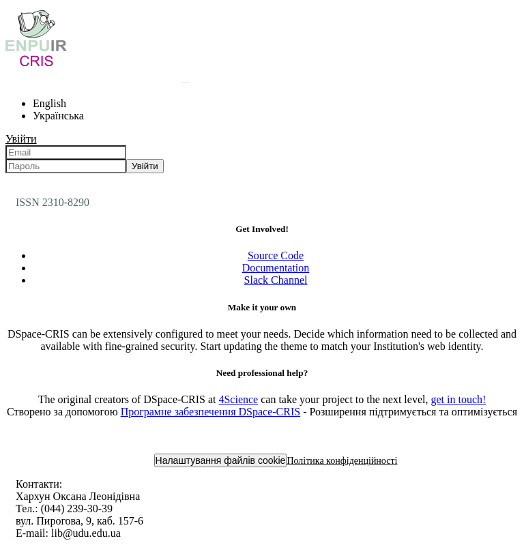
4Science (238, 399)
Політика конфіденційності (342, 461)
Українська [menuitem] (58, 115)
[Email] (65, 152)
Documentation (276, 268)
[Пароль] (65, 166)
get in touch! (458, 399)
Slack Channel (276, 280)
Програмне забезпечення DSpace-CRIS (211, 411)
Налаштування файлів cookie (221, 460)
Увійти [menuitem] (21, 139)
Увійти (145, 166)
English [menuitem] (49, 103)
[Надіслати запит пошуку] (185, 82)
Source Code (276, 255)
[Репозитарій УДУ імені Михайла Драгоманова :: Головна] (36, 66)
